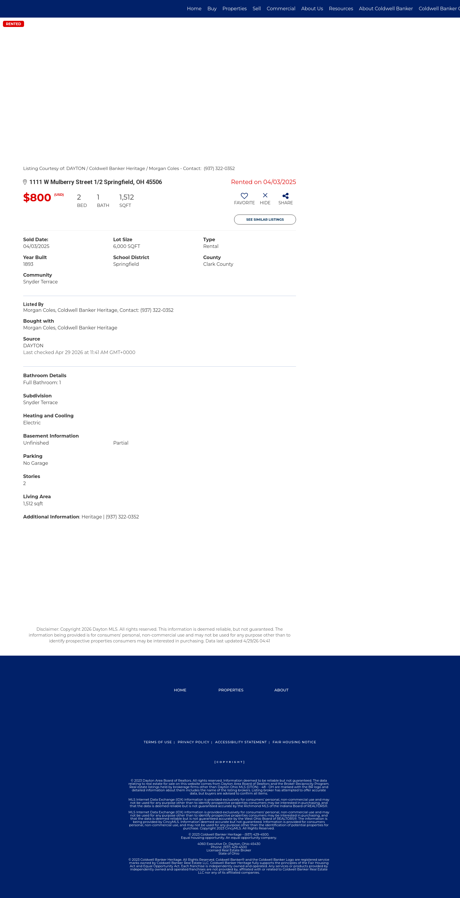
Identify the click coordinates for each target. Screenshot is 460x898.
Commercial (281, 8)
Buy (212, 8)
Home (194, 8)
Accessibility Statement (241, 742)
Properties (234, 8)
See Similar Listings (265, 219)
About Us (312, 8)
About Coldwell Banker (386, 8)
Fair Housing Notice (294, 742)
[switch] (244, 201)
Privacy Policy (193, 742)
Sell (257, 8)
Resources (341, 8)
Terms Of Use (158, 742)
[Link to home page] (7, 9)
